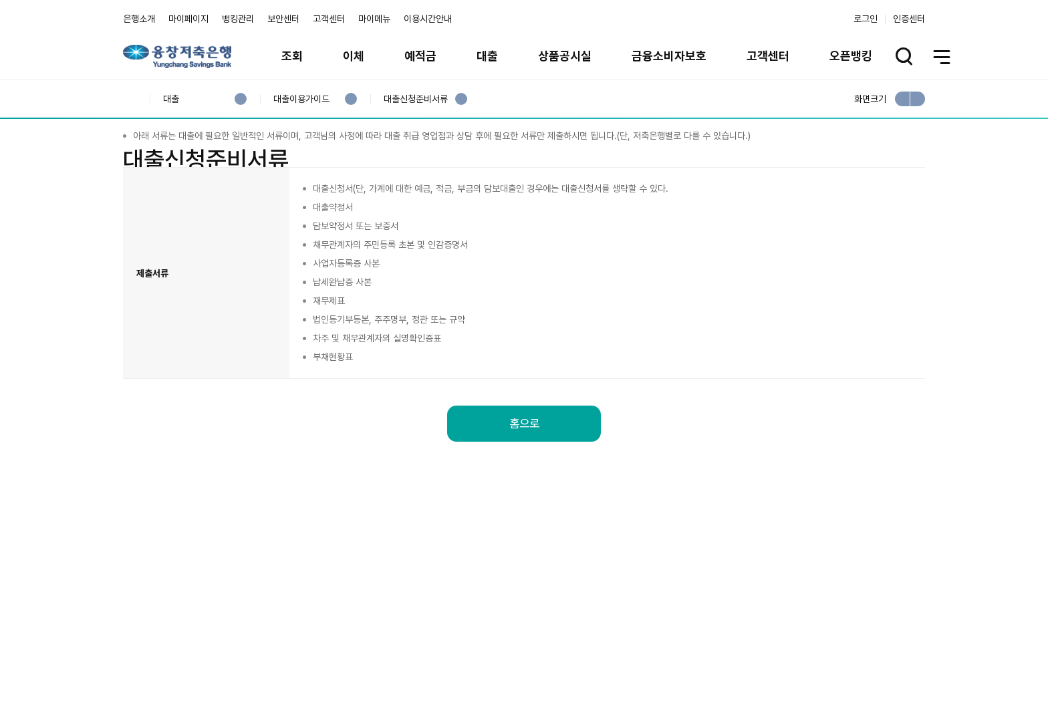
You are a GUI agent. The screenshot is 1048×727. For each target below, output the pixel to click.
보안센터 (283, 18)
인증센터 (909, 18)
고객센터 (329, 18)
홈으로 (524, 497)
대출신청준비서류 (415, 99)
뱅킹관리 (238, 18)
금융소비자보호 (669, 56)
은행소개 (139, 18)
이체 (353, 56)
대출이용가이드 (301, 99)
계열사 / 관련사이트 (801, 654)
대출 (487, 56)
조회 (292, 56)
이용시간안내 (428, 18)
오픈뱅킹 (850, 56)
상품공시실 (565, 56)
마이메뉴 (374, 18)
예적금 (420, 56)
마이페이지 (188, 18)
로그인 (866, 18)
